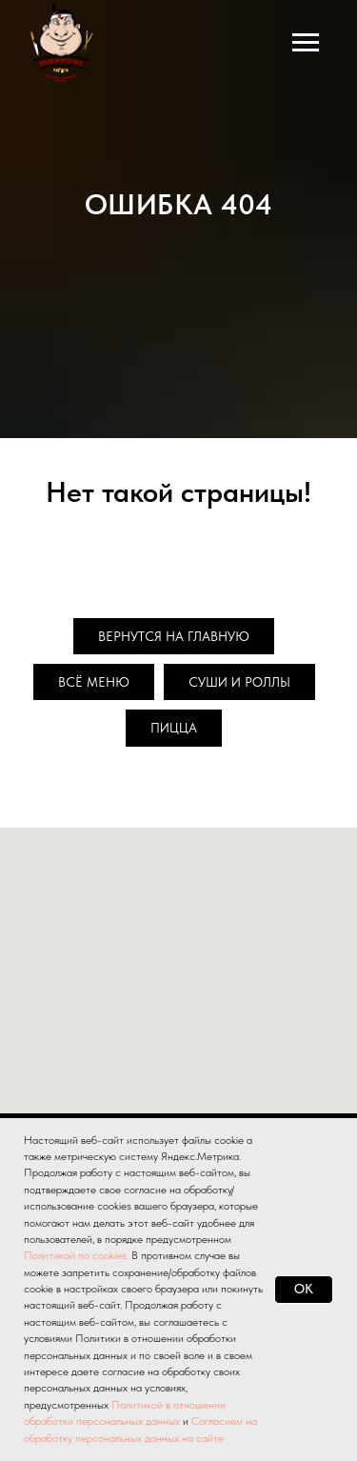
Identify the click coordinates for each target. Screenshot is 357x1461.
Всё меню (93, 682)
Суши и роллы (239, 682)
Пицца (173, 727)
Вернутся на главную (173, 636)
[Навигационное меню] (305, 42)
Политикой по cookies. (77, 1255)
